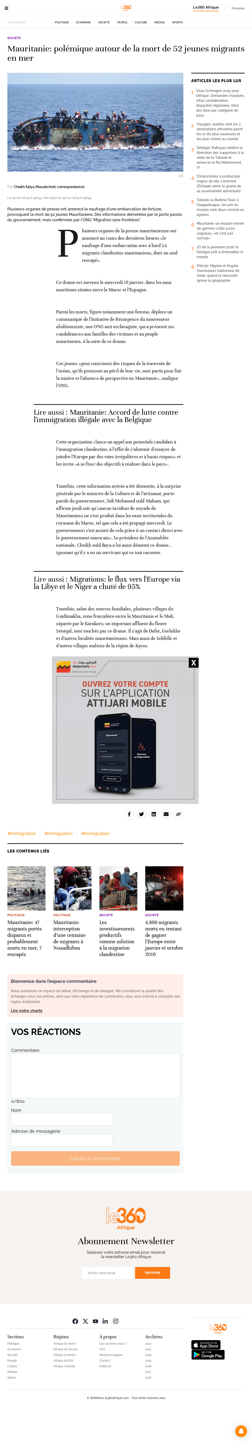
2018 (148, 1397)
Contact (104, 1391)
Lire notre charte (27, 1041)
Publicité (105, 1397)
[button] (241, 1431)
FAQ (102, 1380)
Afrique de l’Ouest (65, 1380)
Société (104, 53)
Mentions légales (111, 1386)
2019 (148, 1391)
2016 (148, 1408)
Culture (141, 53)
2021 (148, 1380)
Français (238, 8)
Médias (160, 53)
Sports (177, 53)
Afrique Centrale (64, 1386)
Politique (62, 53)
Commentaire (25, 1081)
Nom (16, 1141)
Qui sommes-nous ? (113, 1374)
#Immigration (21, 864)
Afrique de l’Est (63, 1391)
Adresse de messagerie (35, 1162)
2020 (148, 1386)
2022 (148, 1374)
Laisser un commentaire (95, 1189)
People (122, 53)
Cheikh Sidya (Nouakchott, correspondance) (49, 218)
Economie (83, 53)
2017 (148, 1403)
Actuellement (16, 53)
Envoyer (152, 1304)
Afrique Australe (64, 1397)
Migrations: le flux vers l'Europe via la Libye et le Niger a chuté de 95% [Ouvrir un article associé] (107, 614)
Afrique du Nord (64, 1374)
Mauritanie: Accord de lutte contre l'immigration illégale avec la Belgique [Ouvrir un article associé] (106, 447)
